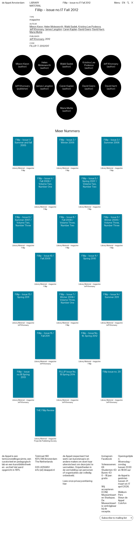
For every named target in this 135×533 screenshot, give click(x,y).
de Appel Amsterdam (13, 2)
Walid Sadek (70, 26)
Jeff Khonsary (37, 29)
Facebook (106, 459)
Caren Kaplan (70, 29)
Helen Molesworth (53, 26)
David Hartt (98, 29)
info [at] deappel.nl (45, 470)
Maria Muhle (36, 32)
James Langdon (53, 29)
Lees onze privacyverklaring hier (77, 482)
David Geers (84, 29)
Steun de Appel (122, 499)
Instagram (106, 456)
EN (123, 2)
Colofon (122, 503)
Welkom (122, 492)
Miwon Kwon (36, 26)
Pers (120, 495)
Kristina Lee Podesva (89, 26)
